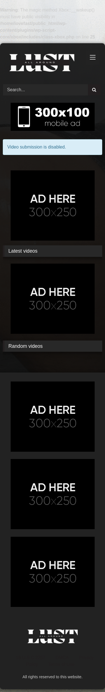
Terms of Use (61, 664)
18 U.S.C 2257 (30, 657)
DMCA (62, 657)
